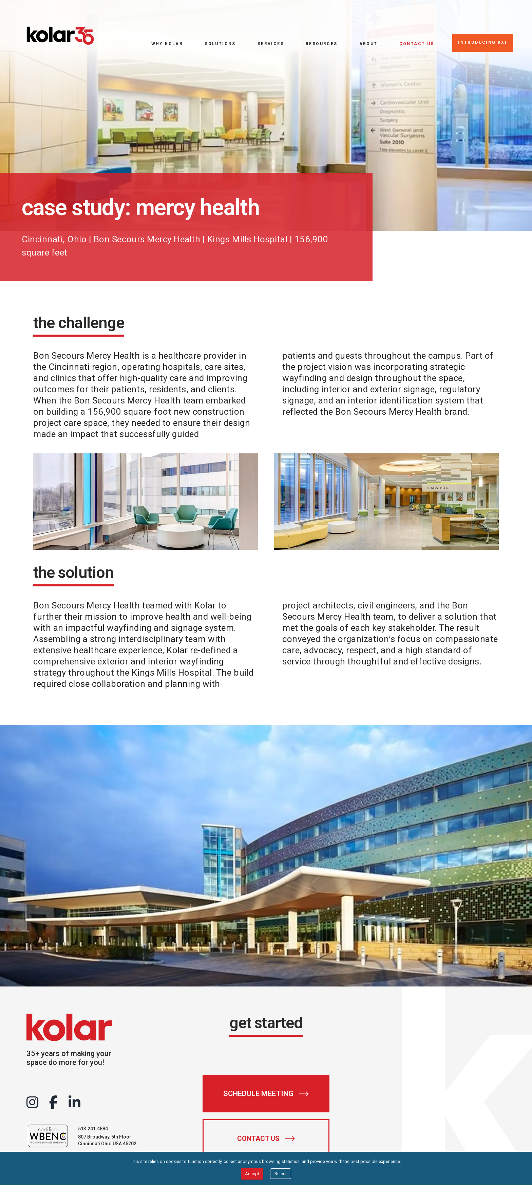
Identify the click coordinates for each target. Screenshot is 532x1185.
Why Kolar (167, 43)
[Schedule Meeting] (266, 1093)
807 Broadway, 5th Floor (104, 1137)
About (368, 43)
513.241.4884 (93, 1128)
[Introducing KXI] (482, 43)
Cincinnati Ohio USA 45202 (107, 1143)
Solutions (220, 43)
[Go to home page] (60, 35)
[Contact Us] (266, 1138)
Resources (322, 43)
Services (271, 43)
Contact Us (416, 43)
